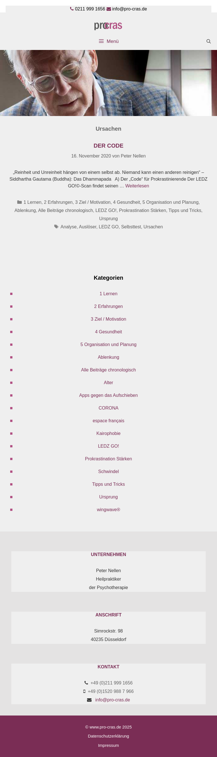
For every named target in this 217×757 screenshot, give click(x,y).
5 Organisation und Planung (170, 202)
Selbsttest (131, 226)
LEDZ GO (109, 226)
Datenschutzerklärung (108, 736)
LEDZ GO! (106, 210)
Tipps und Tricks (184, 210)
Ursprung (108, 218)
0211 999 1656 (90, 8)
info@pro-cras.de (129, 8)
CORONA (108, 408)
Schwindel (108, 471)
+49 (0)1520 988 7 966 (111, 691)
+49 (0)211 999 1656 (111, 683)
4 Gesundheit (126, 202)
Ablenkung (25, 210)
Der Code (108, 146)
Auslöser (87, 226)
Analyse (68, 226)
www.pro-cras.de (105, 727)
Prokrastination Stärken (142, 210)
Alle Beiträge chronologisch (65, 210)
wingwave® (108, 509)
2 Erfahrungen (58, 202)
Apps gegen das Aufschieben (108, 395)
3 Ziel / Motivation (92, 202)
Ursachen (153, 226)
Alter (108, 382)
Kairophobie (108, 433)
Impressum (108, 745)
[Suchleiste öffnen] (208, 41)
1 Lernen (33, 202)
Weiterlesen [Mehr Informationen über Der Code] (137, 185)
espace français (108, 420)
